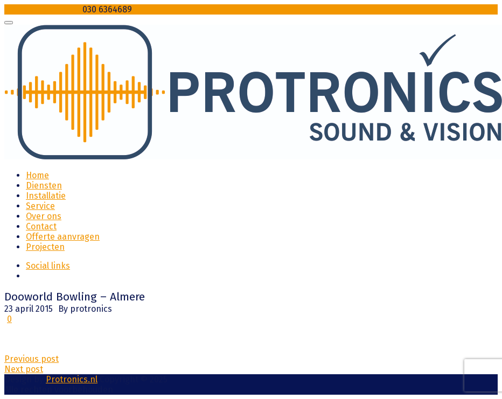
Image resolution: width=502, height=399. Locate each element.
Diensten (44, 185)
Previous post (31, 359)
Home (37, 175)
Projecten (45, 247)
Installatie (46, 196)
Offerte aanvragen (63, 237)
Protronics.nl (71, 379)
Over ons (43, 216)
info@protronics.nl (42, 9)
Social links (48, 266)
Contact (41, 226)
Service (40, 206)
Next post (23, 369)
